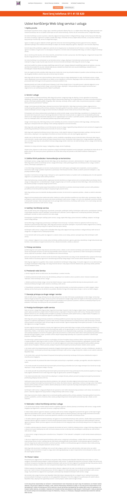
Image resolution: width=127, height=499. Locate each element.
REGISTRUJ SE (69, 7)
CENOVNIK (65, 3)
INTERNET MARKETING (78, 3)
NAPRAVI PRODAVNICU (35, 3)
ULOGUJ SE (58, 7)
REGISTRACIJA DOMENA (52, 3)
